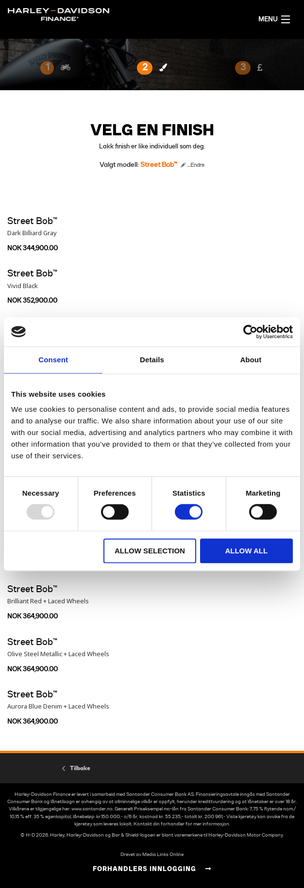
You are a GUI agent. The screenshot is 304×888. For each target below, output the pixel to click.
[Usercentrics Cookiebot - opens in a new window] (250, 331)
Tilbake (80, 768)
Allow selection (150, 551)
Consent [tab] (53, 359)
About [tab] (250, 359)
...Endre (192, 165)
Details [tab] (152, 359)
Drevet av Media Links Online (152, 854)
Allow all (246, 551)
